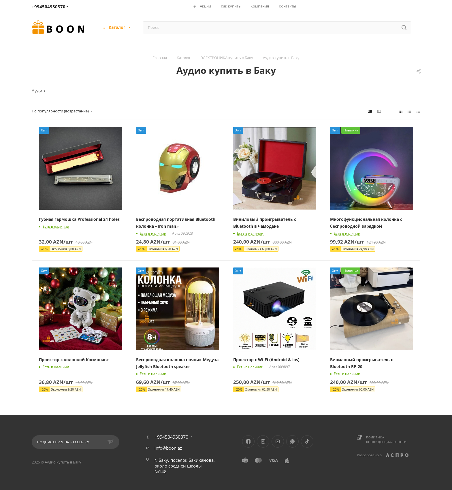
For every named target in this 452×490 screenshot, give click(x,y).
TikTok (307, 441)
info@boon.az (168, 448)
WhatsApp (292, 441)
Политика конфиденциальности (386, 439)
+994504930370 (48, 7)
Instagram (263, 441)
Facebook (248, 441)
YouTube (278, 441)
